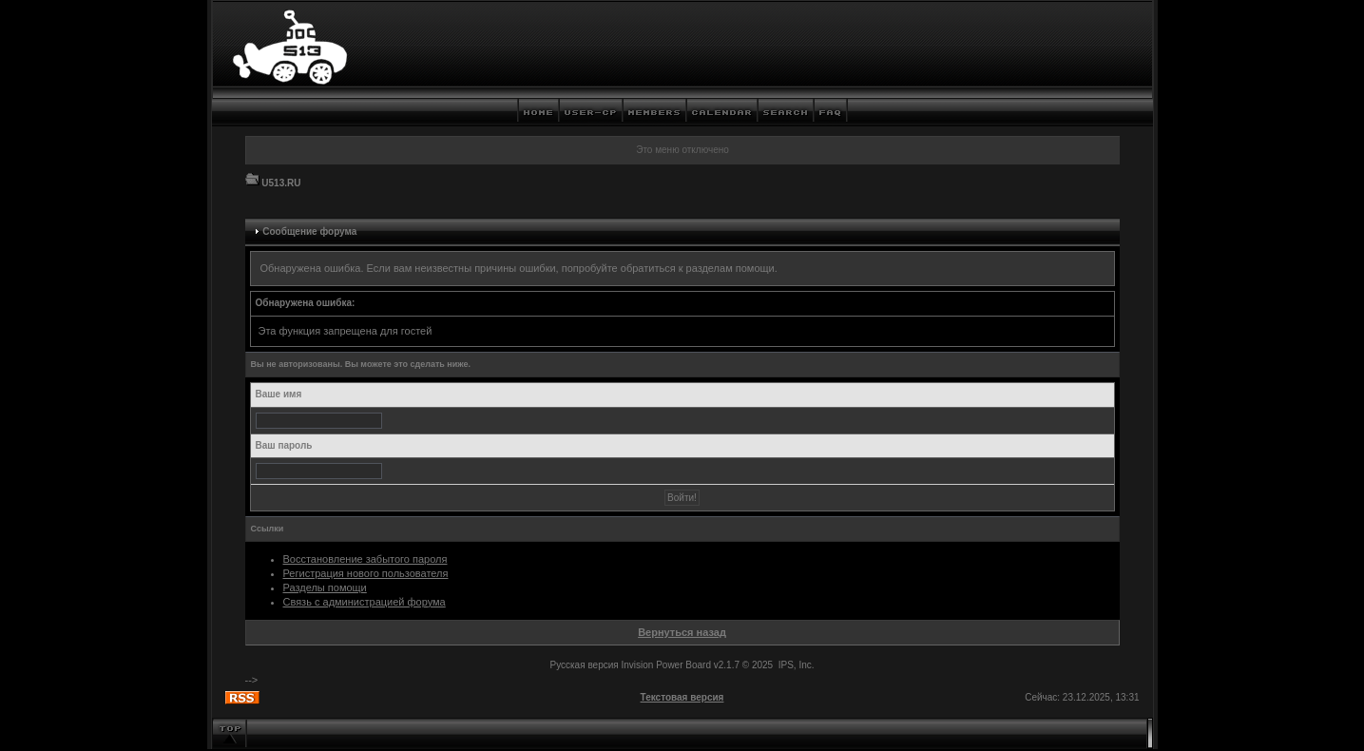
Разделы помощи (325, 587)
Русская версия (583, 665)
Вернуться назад (682, 632)
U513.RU (280, 183)
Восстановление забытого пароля (365, 559)
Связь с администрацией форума (364, 601)
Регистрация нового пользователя (366, 573)
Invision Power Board (666, 665)
